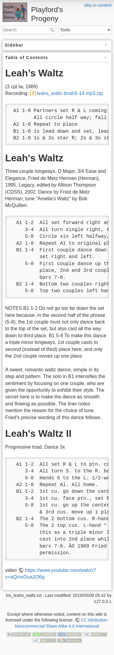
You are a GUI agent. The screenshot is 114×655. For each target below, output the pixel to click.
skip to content (98, 5)
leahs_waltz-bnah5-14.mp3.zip (70, 93)
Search (53, 30)
